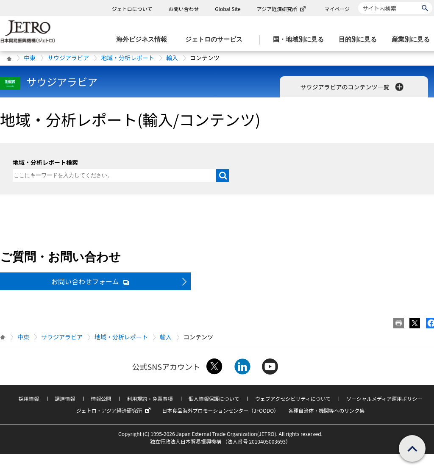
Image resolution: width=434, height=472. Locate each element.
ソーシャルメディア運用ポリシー (384, 398)
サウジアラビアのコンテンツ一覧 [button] (352, 87)
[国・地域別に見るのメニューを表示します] (301, 39)
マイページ (337, 8)
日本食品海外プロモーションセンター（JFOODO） (220, 410)
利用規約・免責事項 (150, 398)
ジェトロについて (132, 8)
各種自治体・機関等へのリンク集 (326, 410)
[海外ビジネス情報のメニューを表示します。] (144, 39)
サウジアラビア (68, 57)
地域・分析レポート (127, 57)
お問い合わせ (183, 8)
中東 (30, 57)
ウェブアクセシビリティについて (293, 398)
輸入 (172, 57)
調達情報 (65, 398)
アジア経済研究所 (282, 8)
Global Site (227, 8)
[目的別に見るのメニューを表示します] (360, 39)
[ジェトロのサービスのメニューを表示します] (216, 39)
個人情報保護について (214, 398)
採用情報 (29, 398)
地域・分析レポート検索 (45, 162)
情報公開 (101, 398)
